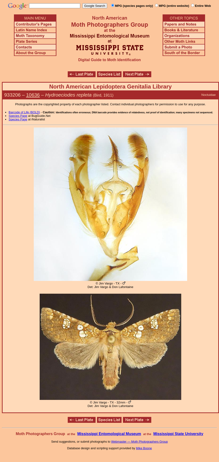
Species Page (18, 116)
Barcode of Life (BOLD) (24, 112)
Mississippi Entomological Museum (109, 434)
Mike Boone (144, 448)
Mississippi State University (178, 434)
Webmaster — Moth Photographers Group (139, 441)
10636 (33, 94)
